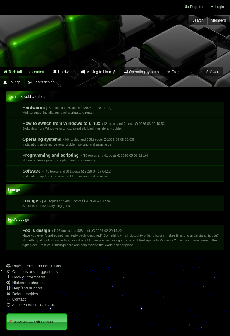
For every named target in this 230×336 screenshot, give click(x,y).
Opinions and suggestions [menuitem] (32, 271)
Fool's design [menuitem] (41, 82)
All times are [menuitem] (30, 305)
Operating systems (78, 141)
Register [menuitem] (194, 6)
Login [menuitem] (217, 6)
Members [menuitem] (218, 20)
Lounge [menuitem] (12, 82)
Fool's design (120, 237)
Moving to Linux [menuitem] (98, 72)
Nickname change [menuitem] (25, 282)
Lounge (67, 203)
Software (67, 173)
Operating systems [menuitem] (141, 72)
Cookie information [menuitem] (25, 277)
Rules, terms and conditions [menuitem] (33, 266)
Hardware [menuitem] (63, 72)
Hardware (66, 109)
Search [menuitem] (198, 20)
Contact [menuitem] (16, 299)
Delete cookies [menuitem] (22, 294)
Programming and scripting (85, 157)
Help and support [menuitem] (24, 288)
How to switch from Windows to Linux (94, 125)
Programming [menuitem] (179, 72)
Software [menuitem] (210, 72)
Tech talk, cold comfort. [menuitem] (24, 72)
